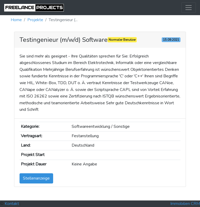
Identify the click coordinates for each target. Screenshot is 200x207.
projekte (35, 20)
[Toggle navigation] (188, 7)
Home (16, 20)
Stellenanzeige (36, 178)
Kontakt (12, 203)
